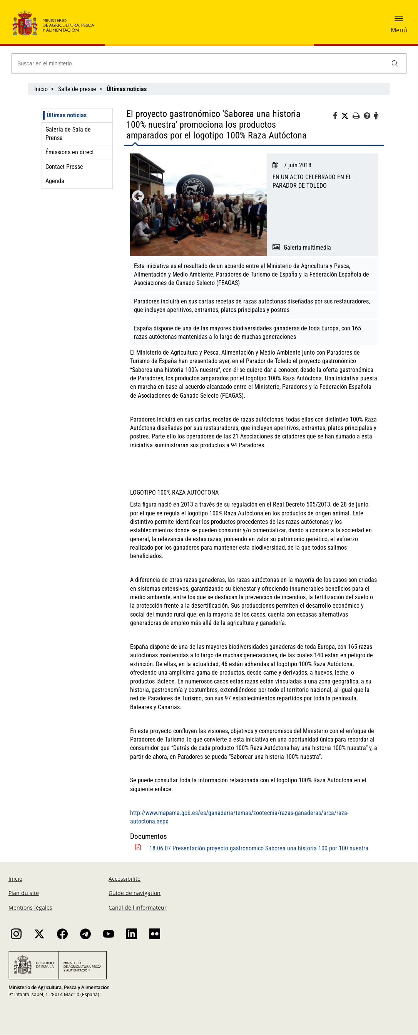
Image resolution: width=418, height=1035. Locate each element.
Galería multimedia (307, 247)
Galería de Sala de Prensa (68, 134)
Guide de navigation (135, 893)
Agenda (54, 181)
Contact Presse (64, 166)
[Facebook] (337, 117)
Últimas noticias (67, 115)
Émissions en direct (69, 152)
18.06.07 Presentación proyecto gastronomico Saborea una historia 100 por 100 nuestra (258, 848)
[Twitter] (347, 116)
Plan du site (23, 893)
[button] (399, 21)
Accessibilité (124, 878)
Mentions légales (30, 907)
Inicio (41, 89)
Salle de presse (77, 89)
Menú (399, 30)
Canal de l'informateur (138, 907)
